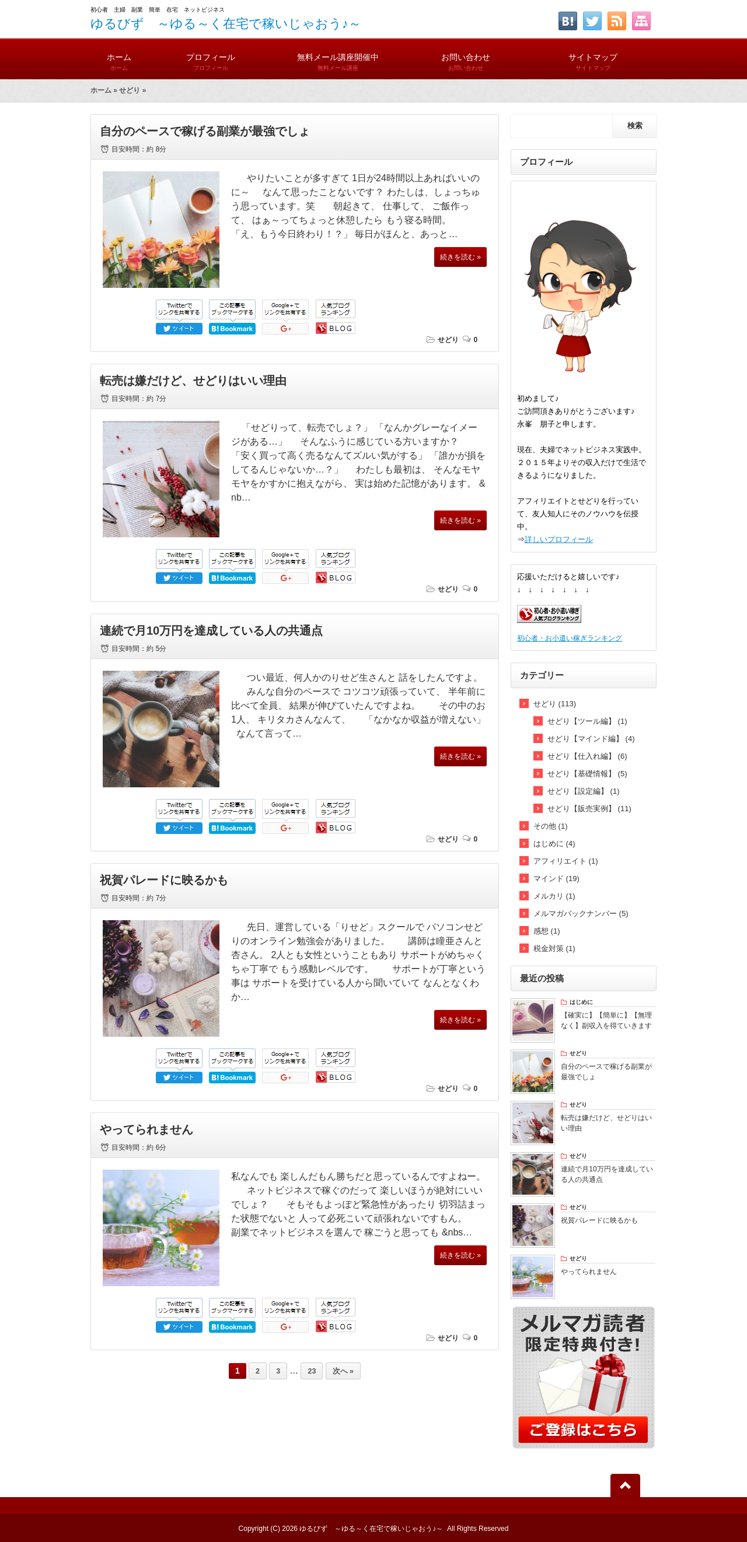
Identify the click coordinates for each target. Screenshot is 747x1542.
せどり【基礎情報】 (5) (587, 773)
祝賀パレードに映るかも (164, 880)
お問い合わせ (465, 57)
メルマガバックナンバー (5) (581, 913)
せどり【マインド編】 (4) (591, 738)
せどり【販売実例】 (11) (589, 808)
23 (312, 1371)
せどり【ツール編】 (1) (587, 721)
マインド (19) (556, 878)
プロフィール (210, 57)
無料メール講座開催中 (338, 57)
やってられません (146, 1129)
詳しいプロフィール (559, 539)
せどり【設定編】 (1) (583, 791)
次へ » (343, 1371)
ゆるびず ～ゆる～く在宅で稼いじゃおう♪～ (225, 23)
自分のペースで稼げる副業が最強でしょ (205, 131)
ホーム (118, 57)
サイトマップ (593, 57)
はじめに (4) (554, 843)
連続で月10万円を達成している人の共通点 (211, 630)
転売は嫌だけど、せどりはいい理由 (193, 380)
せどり (129, 90)
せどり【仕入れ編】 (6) (587, 756)
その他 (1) (550, 826)
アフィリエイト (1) (565, 861)
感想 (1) (546, 931)
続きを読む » (460, 257)
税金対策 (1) (554, 948)
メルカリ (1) (554, 896)
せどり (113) (554, 703)
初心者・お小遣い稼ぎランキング (569, 638)
